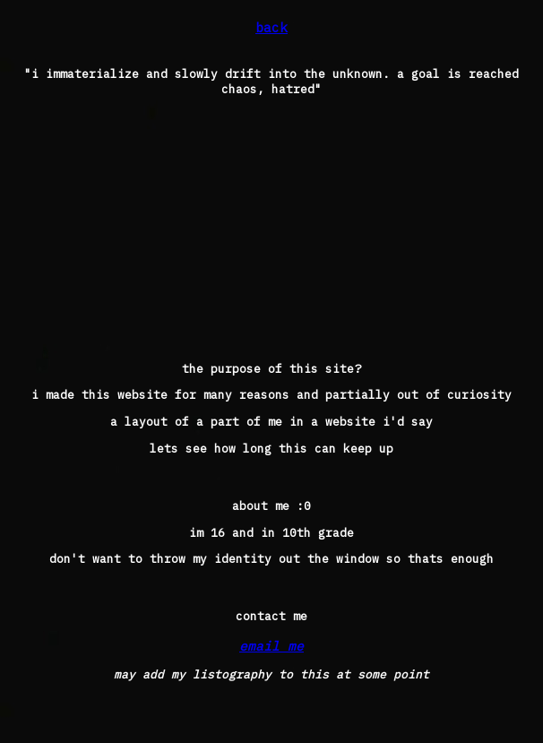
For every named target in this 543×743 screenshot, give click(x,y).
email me (271, 645)
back (271, 27)
